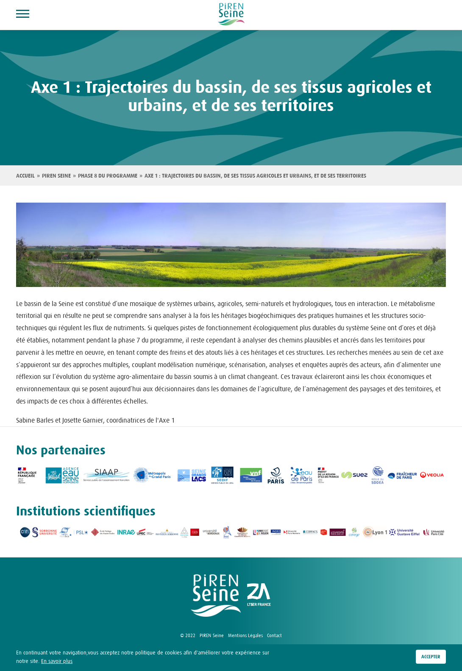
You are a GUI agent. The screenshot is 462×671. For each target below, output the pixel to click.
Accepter (430, 658)
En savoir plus (56, 662)
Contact (274, 635)
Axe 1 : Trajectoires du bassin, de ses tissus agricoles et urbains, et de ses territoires (255, 175)
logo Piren (216, 595)
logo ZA (259, 595)
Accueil (25, 175)
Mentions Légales (245, 635)
